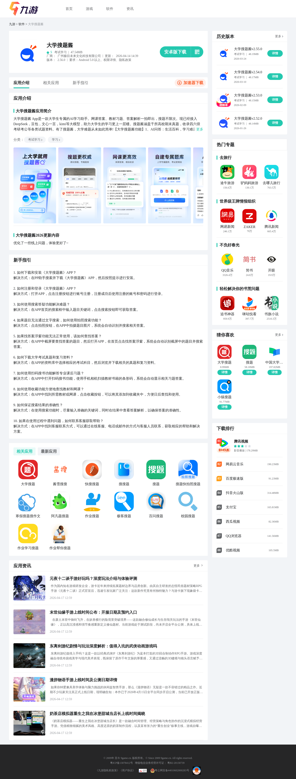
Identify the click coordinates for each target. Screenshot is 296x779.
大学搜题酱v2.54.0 (248, 72)
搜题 (249, 362)
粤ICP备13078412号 (121, 762)
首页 (69, 9)
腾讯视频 (241, 441)
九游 (12, 24)
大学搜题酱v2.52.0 (248, 118)
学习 (56, 139)
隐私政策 (125, 60)
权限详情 (110, 60)
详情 (224, 372)
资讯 (130, 9)
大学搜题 (224, 362)
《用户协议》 (127, 770)
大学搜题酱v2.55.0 (248, 49)
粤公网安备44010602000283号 (169, 770)
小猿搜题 (224, 397)
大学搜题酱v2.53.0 (248, 95)
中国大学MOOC (274, 362)
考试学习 (35, 139)
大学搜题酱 (35, 24)
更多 (197, 565)
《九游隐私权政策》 (107, 770)
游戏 (89, 9)
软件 (109, 9)
